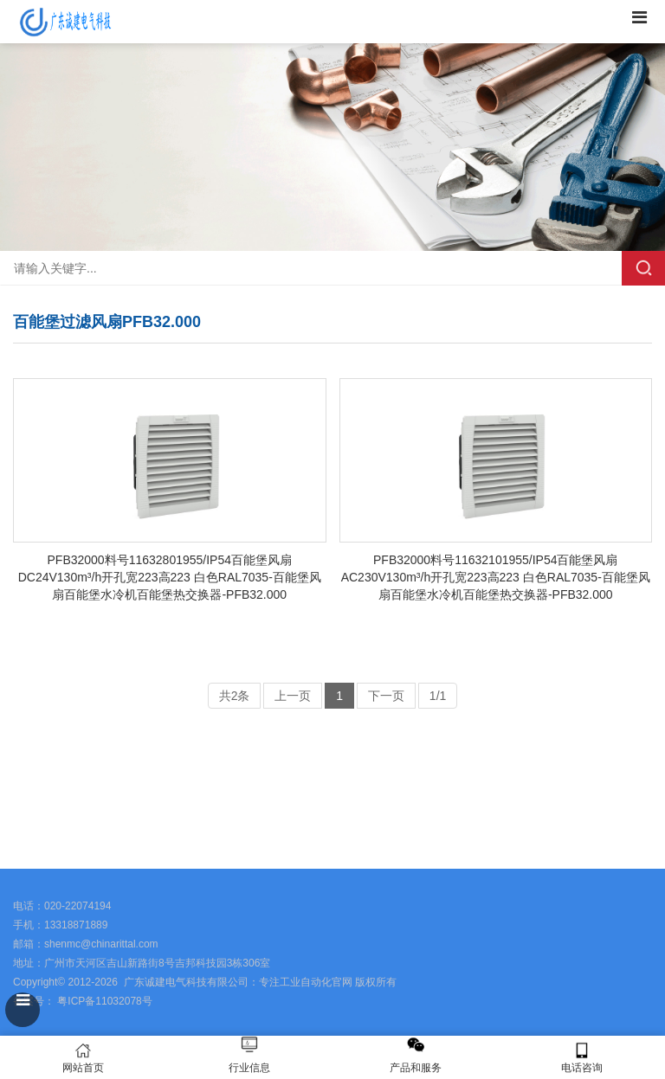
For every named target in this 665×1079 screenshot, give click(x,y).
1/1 (437, 696)
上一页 (292, 696)
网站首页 (83, 1058)
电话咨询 (582, 1058)
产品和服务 (416, 1068)
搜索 (643, 268)
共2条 (234, 696)
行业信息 (249, 1068)
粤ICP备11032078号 (103, 1001)
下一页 (386, 696)
